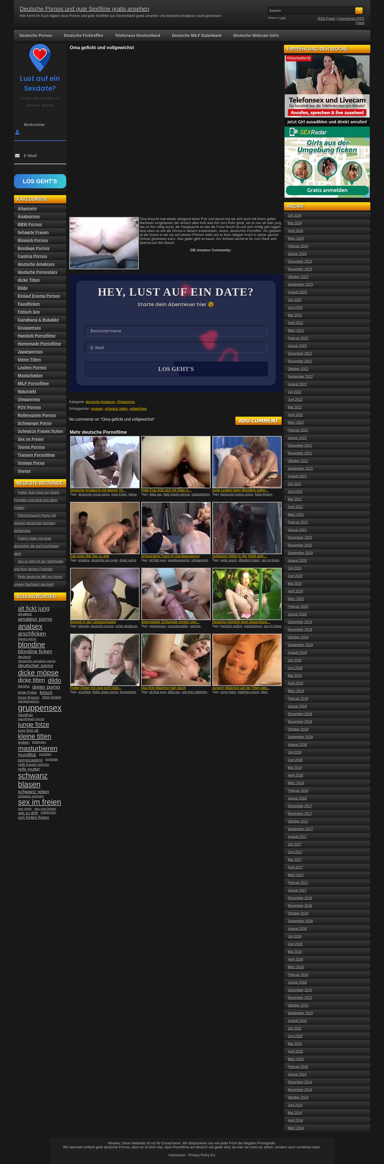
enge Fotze (119, 495)
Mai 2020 (295, 584)
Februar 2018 (298, 791)
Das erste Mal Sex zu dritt (89, 557)
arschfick (84, 692)
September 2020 (300, 553)
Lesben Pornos (32, 367)
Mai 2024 (295, 223)
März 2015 (296, 1059)
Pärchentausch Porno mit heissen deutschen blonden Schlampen (35, 523)
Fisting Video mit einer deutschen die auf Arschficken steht (36, 546)
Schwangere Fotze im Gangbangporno (170, 557)
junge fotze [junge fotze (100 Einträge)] (33, 724)
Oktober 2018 (298, 729)
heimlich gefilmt (231, 626)
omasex (97, 409)
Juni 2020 (295, 576)
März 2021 (296, 515)
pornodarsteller (177, 626)
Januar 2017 (297, 890)
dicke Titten (29, 280)
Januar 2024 (297, 254)
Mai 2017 (295, 860)
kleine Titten (29, 359)
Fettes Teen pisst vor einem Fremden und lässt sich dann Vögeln (37, 500)
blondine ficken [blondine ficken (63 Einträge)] (35, 651)
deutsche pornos (102, 626)
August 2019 (297, 653)
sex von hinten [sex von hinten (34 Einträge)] (45, 809)
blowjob (83, 626)
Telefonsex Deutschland (137, 35)
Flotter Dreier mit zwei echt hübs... (96, 689)
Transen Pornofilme (36, 455)
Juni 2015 (295, 1036)
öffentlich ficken (249, 560)
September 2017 (300, 829)
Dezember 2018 (300, 714)
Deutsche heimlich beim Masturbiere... (241, 623)
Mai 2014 (295, 1113)
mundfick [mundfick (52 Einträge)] (27, 754)
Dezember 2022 (300, 354)
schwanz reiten (116, 409)
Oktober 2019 (298, 637)
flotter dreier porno (105, 692)
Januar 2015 (297, 1075)
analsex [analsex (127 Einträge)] (30, 626)
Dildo (23, 288)
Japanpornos (30, 351)
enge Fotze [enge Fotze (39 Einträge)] (27, 692)
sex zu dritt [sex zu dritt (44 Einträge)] (28, 813)
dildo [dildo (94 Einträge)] (54, 680)
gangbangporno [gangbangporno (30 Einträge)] (29, 701)
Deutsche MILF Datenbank (197, 35)
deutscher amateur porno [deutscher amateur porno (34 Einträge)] (37, 661)
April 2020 (295, 591)
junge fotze (228, 692)
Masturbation (30, 375)
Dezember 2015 (300, 990)
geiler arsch (229, 560)
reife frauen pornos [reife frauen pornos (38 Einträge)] (33, 764)
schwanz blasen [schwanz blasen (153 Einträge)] (33, 780)
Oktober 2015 (298, 1005)
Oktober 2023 (298, 277)
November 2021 (300, 453)
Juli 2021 (295, 484)
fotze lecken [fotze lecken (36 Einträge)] (51, 697)
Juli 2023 (295, 300)
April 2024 (295, 231)
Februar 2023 (298, 338)
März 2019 (296, 691)
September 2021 (300, 469)
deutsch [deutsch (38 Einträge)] (24, 657)
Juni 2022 (295, 400)
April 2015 (295, 1052)
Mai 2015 (295, 1044)
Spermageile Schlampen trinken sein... (170, 623)
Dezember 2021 (300, 446)
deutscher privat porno (93, 495)
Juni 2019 (295, 668)
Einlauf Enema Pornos (39, 296)
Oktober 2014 (298, 1098)
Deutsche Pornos (36, 35)
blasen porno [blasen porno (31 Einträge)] (27, 639)
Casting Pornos (32, 256)
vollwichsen (138, 409)
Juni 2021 (295, 492)
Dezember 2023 (300, 262)
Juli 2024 (295, 216)
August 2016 (297, 929)
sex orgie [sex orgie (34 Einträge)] (25, 809)
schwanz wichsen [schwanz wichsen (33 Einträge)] (31, 796)
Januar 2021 (297, 530)
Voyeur (24, 471)
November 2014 (300, 1090)
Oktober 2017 (298, 821)
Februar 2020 (298, 607)
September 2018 (300, 737)
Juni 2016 (295, 944)
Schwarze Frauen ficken (40, 431)
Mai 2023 (295, 315)
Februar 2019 (298, 699)
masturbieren (253, 626)
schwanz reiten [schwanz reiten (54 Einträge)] (33, 791)
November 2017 (300, 814)
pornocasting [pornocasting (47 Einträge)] (30, 760)
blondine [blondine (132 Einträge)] (31, 644)
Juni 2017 (295, 852)
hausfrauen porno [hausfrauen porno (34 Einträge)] (31, 719)
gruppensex (158, 626)
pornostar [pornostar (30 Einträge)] (51, 759)
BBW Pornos (30, 224)
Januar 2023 (297, 346)
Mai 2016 (295, 952)
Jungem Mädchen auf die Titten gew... (241, 689)
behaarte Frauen (33, 232)
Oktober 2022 (298, 369)
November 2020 (300, 545)
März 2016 (296, 967)
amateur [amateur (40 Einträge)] (25, 614)
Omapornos (126, 402)
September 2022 (300, 377)
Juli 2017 (295, 844)
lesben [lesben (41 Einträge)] (24, 742)
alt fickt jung (158, 560)
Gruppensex (29, 328)
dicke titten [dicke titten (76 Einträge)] (31, 680)
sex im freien (270, 560)
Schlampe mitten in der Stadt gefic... (239, 557)
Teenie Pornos (31, 447)
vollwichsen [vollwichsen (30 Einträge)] (48, 812)
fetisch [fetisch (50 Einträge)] (46, 692)
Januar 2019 (297, 706)
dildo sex (156, 495)
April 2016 (295, 959)
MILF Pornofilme (33, 383)
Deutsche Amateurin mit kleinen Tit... (98, 491)
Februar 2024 (298, 246)
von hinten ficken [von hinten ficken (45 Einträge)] (33, 817)
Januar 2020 (297, 614)
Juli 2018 (295, 752)
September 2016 (300, 921)
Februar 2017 (298, 883)
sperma (195, 626)
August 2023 (297, 292)
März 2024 (296, 239)
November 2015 (300, 998)
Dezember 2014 (300, 1082)
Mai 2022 (295, 407)
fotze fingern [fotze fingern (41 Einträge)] (29, 697)
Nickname (34, 125)
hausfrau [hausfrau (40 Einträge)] (25, 715)
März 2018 (296, 783)
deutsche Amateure (100, 402)
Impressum (177, 1155)
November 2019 (300, 630)
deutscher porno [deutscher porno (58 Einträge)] (35, 665)
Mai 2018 (295, 768)
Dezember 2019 (300, 622)
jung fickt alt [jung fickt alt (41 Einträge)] (28, 730)
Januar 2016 (297, 982)
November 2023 (300, 269)
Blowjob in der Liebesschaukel (93, 623)
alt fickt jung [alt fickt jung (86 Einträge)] (34, 608)
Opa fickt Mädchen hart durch (163, 689)
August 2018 (297, 745)
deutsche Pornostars (37, 272)
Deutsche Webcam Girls (256, 35)
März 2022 (296, 423)
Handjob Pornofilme (37, 335)
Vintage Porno (31, 463)
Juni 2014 (295, 1105)
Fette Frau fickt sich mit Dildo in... (166, 491)
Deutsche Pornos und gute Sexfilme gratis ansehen (85, 9)
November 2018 (300, 722)
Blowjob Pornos (33, 240)
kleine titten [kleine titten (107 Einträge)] (34, 736)
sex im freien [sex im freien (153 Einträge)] (39, 802)
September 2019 (300, 645)
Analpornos (29, 216)
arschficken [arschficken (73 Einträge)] (32, 634)
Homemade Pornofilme (39, 343)
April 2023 (295, 323)
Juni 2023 (295, 308)
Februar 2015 (298, 1067)
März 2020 (296, 599)
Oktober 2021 (298, 461)
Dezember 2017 (300, 806)
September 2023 (300, 285)
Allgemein (27, 208)
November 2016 (300, 906)
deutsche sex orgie (105, 560)
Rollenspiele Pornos (37, 415)
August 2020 (297, 561)
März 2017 (296, 875)
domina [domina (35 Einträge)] (24, 686)
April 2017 (295, 867)
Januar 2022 (297, 438)
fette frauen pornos (176, 495)
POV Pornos (29, 407)
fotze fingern (263, 495)
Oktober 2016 (298, 913)
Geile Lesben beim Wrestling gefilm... (240, 491)
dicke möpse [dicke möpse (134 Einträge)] (38, 673)
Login (282, 17)
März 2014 (296, 1128)
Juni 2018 (295, 760)
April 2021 (295, 507)
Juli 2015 (295, 1029)
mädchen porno (248, 692)
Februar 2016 (298, 975)
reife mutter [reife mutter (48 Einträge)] (29, 769)
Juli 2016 (295, 936)
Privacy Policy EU (201, 1155)
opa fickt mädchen (194, 692)
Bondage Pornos (34, 248)
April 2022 (295, 415)
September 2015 (300, 1013)
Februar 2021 (298, 522)
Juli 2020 (295, 568)
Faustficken (29, 304)
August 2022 (297, 384)
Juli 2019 (295, 660)
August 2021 (297, 476)
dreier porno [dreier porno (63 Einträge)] (46, 687)
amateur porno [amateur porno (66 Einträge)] (35, 619)
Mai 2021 (295, 499)
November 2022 (300, 361)
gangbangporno (179, 560)
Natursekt (27, 391)
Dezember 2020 (300, 538)
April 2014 (295, 1121)
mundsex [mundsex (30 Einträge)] (45, 754)
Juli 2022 (295, 392)
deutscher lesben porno (237, 495)
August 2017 (297, 837)
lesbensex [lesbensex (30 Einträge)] (39, 742)
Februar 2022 (298, 430)
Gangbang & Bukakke (38, 320)
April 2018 (295, 775)
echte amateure (126, 626)
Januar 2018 (297, 798)
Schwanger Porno (35, 423)
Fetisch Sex (29, 312)
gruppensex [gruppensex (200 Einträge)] (40, 707)
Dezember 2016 (300, 898)
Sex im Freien (31, 439)
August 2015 (297, 1021)
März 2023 (296, 331)
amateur (84, 560)
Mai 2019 (295, 676)
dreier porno (127, 560)
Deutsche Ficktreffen (83, 35)
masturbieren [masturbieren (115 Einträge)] (38, 748)
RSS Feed (326, 18)
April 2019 (295, 683)
